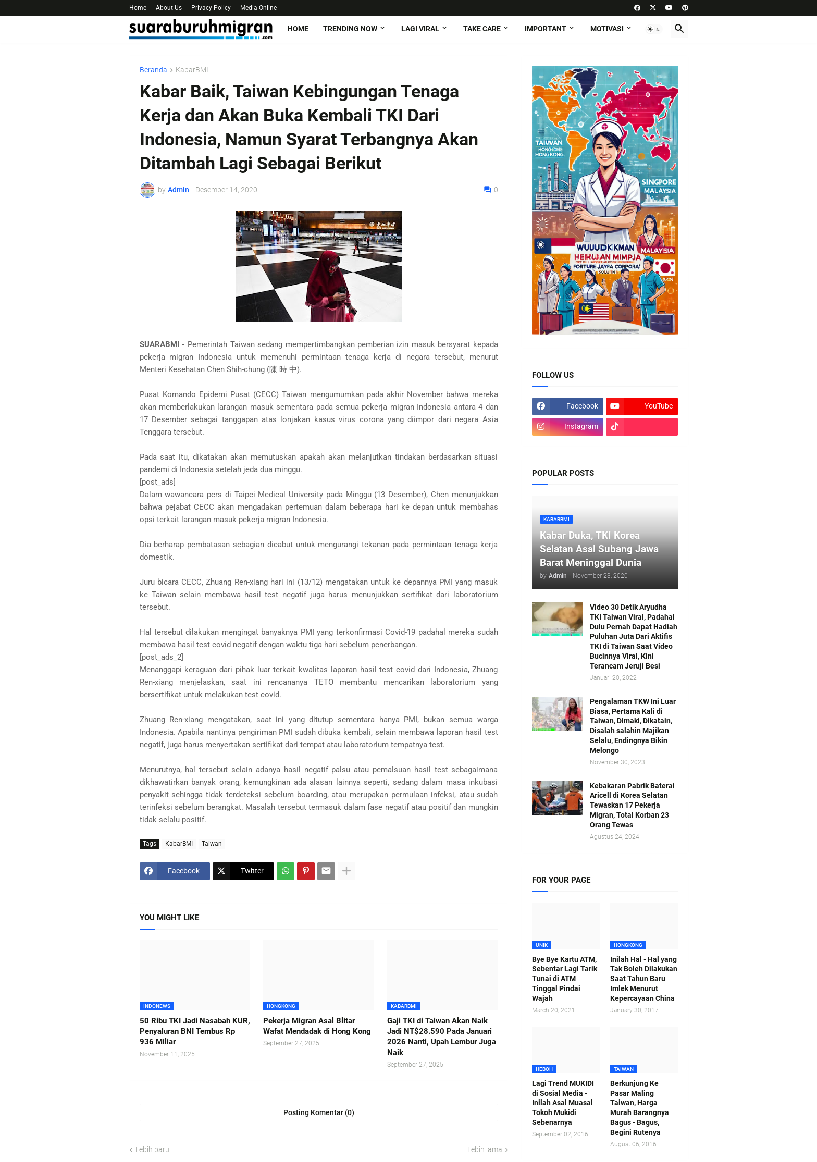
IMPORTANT (545, 28)
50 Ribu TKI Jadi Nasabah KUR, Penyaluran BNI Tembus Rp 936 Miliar (195, 1031)
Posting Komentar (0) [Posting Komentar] (318, 1112)
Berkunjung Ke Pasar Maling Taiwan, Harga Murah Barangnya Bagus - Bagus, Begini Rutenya (639, 1107)
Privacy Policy (211, 7)
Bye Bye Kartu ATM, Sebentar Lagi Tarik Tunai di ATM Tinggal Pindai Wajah (564, 979)
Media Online (258, 7)
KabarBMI (192, 70)
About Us (169, 7)
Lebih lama (484, 1149)
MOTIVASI (607, 28)
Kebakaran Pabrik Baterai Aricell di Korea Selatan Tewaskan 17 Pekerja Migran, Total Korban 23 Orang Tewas (632, 806)
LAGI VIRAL (420, 28)
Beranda (153, 70)
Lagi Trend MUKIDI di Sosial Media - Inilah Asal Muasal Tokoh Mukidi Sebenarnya (563, 1103)
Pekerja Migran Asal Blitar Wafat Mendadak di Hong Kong (317, 1026)
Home (137, 7)
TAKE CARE (482, 28)
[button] (654, 29)
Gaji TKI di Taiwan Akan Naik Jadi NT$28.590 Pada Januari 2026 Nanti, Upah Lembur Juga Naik (441, 1036)
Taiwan (212, 843)
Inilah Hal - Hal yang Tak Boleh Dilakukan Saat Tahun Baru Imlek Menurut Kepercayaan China (643, 979)
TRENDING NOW (350, 28)
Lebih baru (152, 1149)
